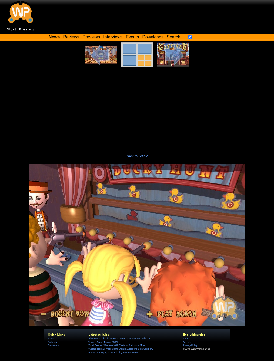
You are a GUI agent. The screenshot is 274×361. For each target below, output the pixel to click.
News (51, 338)
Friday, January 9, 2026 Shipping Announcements (113, 352)
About (186, 338)
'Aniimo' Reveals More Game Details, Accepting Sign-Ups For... (120, 348)
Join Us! (187, 342)
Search (173, 37)
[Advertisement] (137, 107)
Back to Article (137, 156)
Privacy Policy (190, 345)
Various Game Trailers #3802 (103, 342)
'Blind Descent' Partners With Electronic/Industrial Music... (118, 345)
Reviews (71, 37)
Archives (52, 342)
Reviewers (53, 345)
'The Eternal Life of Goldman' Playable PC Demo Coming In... (120, 338)
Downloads (152, 37)
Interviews (112, 37)
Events (132, 37)
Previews (91, 37)
